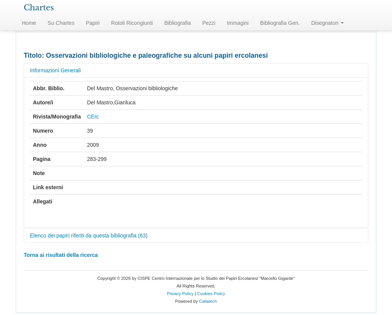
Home (29, 23)
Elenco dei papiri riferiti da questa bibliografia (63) (88, 235)
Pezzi (208, 23)
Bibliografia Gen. (280, 23)
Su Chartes (60, 23)
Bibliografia (177, 23)
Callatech (208, 301)
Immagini (238, 23)
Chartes (39, 7)
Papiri (93, 23)
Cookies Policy (211, 293)
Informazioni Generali (55, 70)
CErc (93, 117)
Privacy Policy (180, 293)
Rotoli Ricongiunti (132, 23)
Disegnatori (327, 23)
